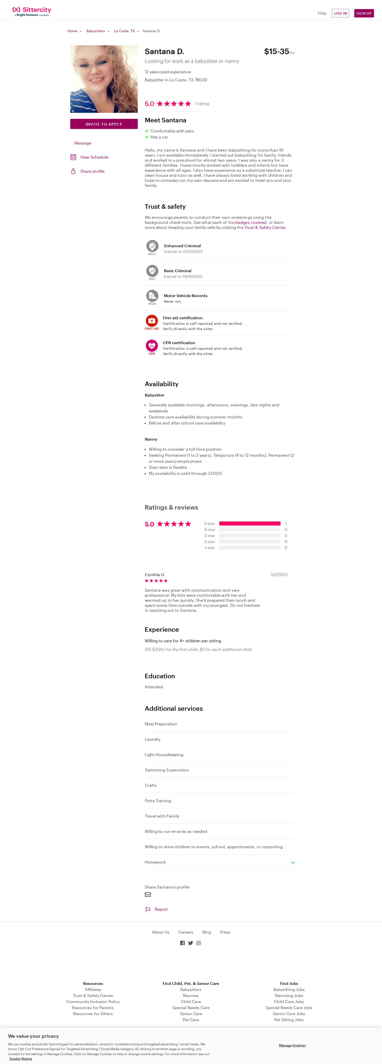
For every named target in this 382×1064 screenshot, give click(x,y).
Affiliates (93, 989)
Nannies (191, 995)
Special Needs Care (191, 1007)
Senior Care (191, 1013)
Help (322, 13)
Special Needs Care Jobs (289, 1007)
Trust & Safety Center (265, 227)
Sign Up (364, 13)
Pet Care (191, 1019)
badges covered (250, 222)
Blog (206, 932)
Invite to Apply (104, 124)
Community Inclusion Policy (93, 1001)
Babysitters (95, 31)
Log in (340, 13)
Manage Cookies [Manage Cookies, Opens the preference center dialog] (292, 1045)
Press (225, 932)
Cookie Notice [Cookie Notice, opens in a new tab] (20, 1059)
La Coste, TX (124, 31)
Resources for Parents (93, 1007)
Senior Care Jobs (289, 1013)
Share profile (92, 171)
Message (82, 142)
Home (72, 31)
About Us (160, 932)
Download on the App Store (191, 964)
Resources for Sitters (93, 1013)
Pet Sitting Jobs (289, 1019)
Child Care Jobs (289, 1001)
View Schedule (94, 157)
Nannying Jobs (289, 995)
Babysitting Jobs (289, 989)
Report (156, 909)
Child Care (191, 1001)
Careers (186, 932)
